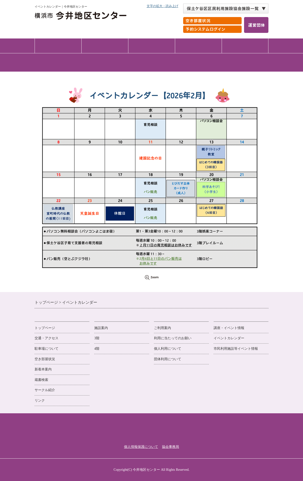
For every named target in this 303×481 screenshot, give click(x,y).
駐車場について (46, 348)
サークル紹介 (45, 390)
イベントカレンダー (229, 338)
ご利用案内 (151, 45)
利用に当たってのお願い (172, 338)
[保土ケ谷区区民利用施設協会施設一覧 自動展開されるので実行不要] (225, 8)
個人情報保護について (141, 447)
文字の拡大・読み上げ (162, 6)
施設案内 (104, 45)
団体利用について (167, 359)
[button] (225, 8)
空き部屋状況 (45, 359)
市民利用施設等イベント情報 (236, 348)
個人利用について (167, 348)
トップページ (58, 45)
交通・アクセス (245, 45)
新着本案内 (43, 369)
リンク (40, 400)
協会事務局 (170, 447)
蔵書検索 (41, 380)
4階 (96, 348)
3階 (96, 338)
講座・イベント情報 (198, 45)
